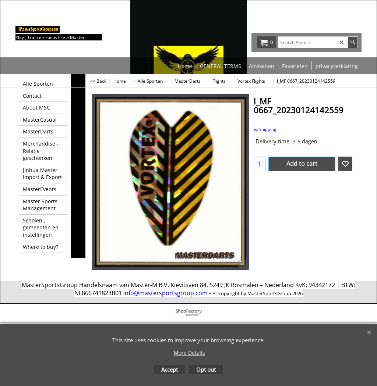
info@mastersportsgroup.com (165, 293)
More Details (189, 352)
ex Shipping (265, 129)
